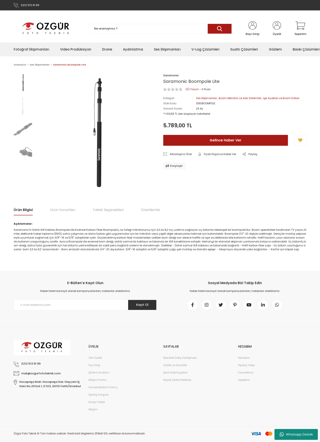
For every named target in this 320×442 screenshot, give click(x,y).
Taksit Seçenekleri (108, 209)
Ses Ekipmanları (206, 98)
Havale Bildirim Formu (103, 387)
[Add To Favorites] (300, 140)
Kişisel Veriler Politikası (177, 380)
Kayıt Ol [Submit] (142, 305)
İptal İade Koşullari (175, 372)
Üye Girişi (94, 365)
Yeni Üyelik (95, 358)
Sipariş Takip (246, 365)
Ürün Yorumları (62, 209)
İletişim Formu (97, 380)
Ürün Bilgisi (23, 209)
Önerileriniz (150, 209)
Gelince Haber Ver (226, 140)
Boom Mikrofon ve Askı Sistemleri (240, 98)
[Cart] (300, 28)
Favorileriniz (245, 372)
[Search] (160, 29)
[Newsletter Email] (85, 305)
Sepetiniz (244, 380)
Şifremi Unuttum (98, 372)
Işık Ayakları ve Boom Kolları (281, 98)
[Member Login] (252, 28)
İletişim (93, 409)
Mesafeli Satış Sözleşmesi (180, 358)
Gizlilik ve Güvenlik (175, 365)
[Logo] (46, 28)
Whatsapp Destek (296, 434)
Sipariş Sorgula (98, 394)
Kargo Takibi (96, 402)
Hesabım (244, 358)
